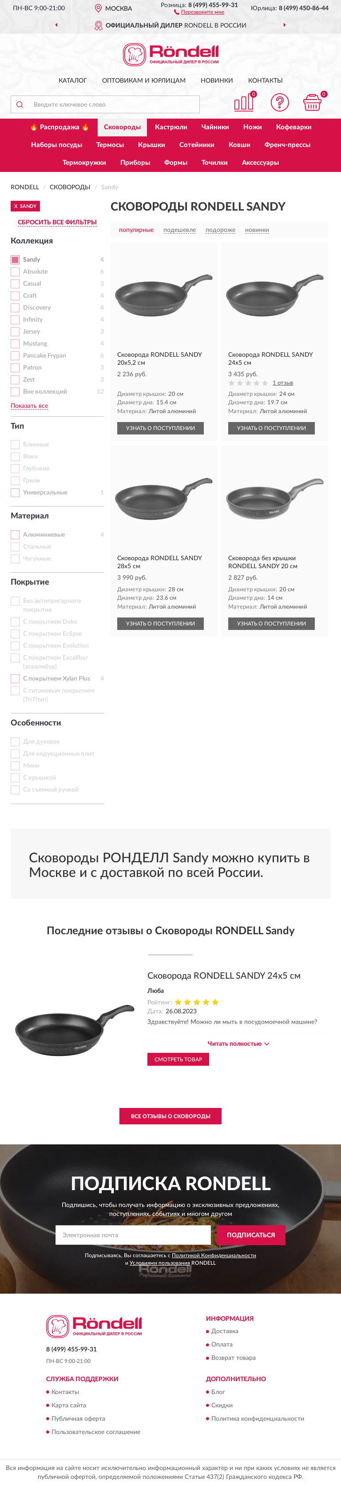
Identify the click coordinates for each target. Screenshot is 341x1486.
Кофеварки (294, 127)
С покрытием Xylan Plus (56, 679)
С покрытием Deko (50, 622)
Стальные (37, 547)
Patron (32, 368)
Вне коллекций (45, 392)
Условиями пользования (160, 1263)
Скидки (222, 1405)
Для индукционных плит (59, 754)
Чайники (215, 127)
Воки (30, 457)
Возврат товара (233, 1358)
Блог (218, 1392)
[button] (199, 11)
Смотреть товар (178, 1059)
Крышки (151, 145)
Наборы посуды (56, 145)
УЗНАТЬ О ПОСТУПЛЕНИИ (160, 428)
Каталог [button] (73, 81)
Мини (31, 766)
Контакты (265, 81)
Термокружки (84, 162)
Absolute (35, 272)
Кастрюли (171, 127)
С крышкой (39, 778)
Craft (30, 296)
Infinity (33, 320)
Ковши (239, 145)
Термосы (110, 145)
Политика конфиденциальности (257, 1419)
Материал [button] (30, 516)
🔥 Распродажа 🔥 (60, 127)
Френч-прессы (287, 145)
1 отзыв (283, 383)
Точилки (215, 162)
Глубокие (36, 469)
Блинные (36, 445)
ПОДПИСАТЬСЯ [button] (251, 1235)
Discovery (37, 308)
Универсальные (45, 493)
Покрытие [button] (30, 582)
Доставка (224, 1332)
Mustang (35, 344)
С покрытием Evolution (56, 646)
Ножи (252, 127)
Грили (31, 481)
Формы (175, 162)
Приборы (135, 162)
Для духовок (41, 742)
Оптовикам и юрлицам (144, 81)
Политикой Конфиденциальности (214, 1255)
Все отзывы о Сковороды (170, 1116)
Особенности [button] (36, 723)
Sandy (31, 260)
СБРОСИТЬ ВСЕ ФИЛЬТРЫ (57, 222)
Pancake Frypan (44, 356)
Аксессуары (260, 162)
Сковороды (122, 127)
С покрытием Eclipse (52, 634)
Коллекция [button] (32, 241)
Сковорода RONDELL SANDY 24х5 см (224, 976)
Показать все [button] (29, 406)
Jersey (31, 332)
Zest (29, 380)
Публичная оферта (78, 1419)
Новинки (217, 81)
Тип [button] (17, 426)
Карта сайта (69, 1405)
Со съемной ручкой (51, 790)
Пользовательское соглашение (96, 1432)
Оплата (222, 1345)
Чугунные (37, 559)
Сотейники (196, 145)
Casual (32, 284)
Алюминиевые (44, 535)
